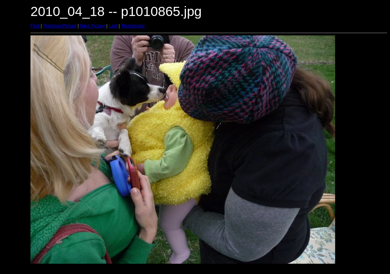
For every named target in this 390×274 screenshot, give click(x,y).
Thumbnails (133, 26)
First (34, 26)
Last (113, 26)
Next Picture (92, 26)
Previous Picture (59, 26)
